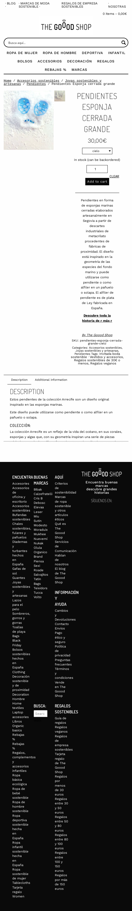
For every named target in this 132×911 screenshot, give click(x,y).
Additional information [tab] (51, 379)
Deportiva (92, 53)
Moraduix (41, 529)
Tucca (38, 592)
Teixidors (40, 588)
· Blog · (10, 4)
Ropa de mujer (22, 53)
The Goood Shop (99, 335)
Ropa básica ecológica (19, 779)
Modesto (40, 525)
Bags (15, 636)
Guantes (18, 578)
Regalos (106, 61)
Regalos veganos (103, 363)
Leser (38, 512)
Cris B (38, 498)
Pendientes (36, 84)
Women (18, 896)
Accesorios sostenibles (38, 80)
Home (7, 80)
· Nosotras (117, 4)
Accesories (20, 483)
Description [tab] (19, 379)
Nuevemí (40, 539)
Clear (114, 177)
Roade (39, 570)
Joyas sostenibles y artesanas (96, 350)
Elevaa (39, 507)
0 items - (115, 14)
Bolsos (24, 61)
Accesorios (50, 61)
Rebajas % (55, 70)
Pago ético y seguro (60, 637)
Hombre (18, 699)
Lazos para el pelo (17, 604)
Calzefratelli (43, 494)
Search (38, 721)
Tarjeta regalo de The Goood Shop (60, 763)
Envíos (60, 628)
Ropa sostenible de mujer (20, 874)
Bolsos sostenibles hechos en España (21, 658)
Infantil (116, 53)
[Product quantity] (97, 169)
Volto (38, 597)
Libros (17, 721)
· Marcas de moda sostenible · (34, 4)
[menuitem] (10, 5)
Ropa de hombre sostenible (20, 806)
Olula (38, 548)
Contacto (62, 624)
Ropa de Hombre (60, 53)
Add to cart (97, 181)
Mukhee (40, 534)
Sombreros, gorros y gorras (21, 618)
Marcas (79, 70)
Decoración (79, 61)
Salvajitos (41, 574)
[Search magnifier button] (123, 42)
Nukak (38, 543)
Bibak (38, 489)
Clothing (18, 672)
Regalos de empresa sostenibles (79, 4)
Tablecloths (21, 883)
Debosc (39, 503)
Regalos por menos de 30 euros (61, 785)
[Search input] (63, 42)
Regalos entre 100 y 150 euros (61, 862)
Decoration (20, 694)
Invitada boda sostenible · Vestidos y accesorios (97, 355)
